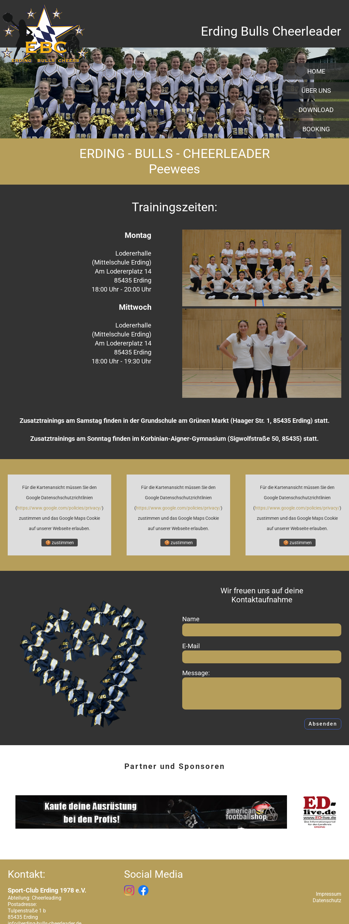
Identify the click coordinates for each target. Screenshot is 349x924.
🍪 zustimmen (59, 542)
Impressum (328, 894)
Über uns (316, 90)
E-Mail (191, 646)
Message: (196, 673)
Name (191, 619)
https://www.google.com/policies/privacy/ (59, 507)
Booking (316, 129)
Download (316, 110)
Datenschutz (327, 900)
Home (316, 71)
